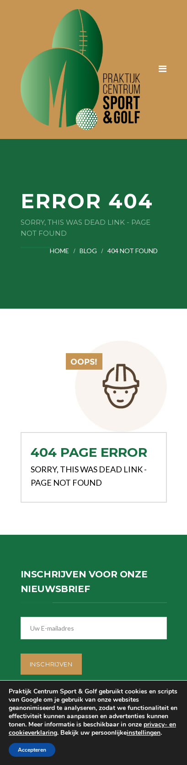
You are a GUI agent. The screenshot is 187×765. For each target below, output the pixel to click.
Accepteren (32, 750)
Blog (88, 251)
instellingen (143, 733)
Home (59, 251)
